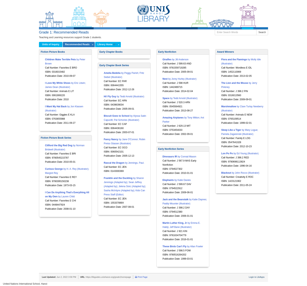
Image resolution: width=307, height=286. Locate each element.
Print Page (141, 277)
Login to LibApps (257, 277)
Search (262, 32)
